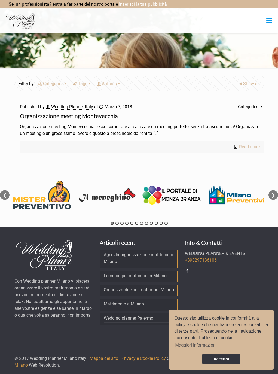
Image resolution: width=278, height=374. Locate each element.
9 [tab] (151, 223)
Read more (249, 146)
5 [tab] (131, 223)
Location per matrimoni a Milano (135, 275)
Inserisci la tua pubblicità (143, 4)
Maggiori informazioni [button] (195, 345)
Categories (53, 83)
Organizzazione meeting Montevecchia (69, 115)
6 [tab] (136, 223)
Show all (249, 83)
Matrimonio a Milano (124, 304)
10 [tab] (156, 223)
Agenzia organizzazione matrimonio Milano (138, 258)
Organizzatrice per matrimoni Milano (139, 289)
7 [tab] (141, 223)
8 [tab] (146, 223)
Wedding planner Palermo (128, 318)
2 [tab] (117, 223)
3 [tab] (122, 223)
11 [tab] (161, 223)
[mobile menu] (269, 20)
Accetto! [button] (221, 359)
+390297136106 (201, 260)
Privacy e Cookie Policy (143, 358)
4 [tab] (127, 223)
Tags (82, 83)
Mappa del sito (104, 358)
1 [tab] (112, 223)
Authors (109, 83)
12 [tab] (166, 223)
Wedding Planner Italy (72, 106)
